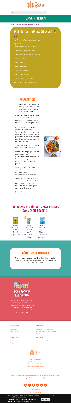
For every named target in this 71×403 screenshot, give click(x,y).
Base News (13, 329)
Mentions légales (35, 392)
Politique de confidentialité (35, 394)
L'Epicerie (13, 343)
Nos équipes (39, 343)
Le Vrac (12, 341)
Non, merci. (45, 400)
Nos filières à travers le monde (45, 329)
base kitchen (19, 25)
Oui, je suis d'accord (48, 397)
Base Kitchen (14, 331)
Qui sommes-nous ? (42, 341)
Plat (15, 40)
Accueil (12, 25)
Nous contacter (35, 390)
